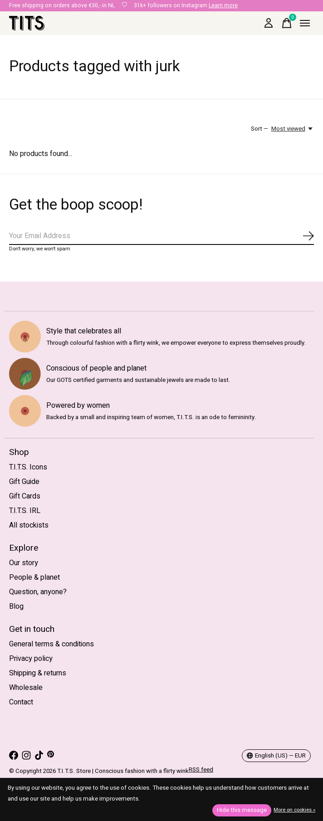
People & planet (34, 577)
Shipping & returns (37, 673)
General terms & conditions (51, 644)
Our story (23, 562)
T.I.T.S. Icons (28, 467)
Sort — (259, 128)
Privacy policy (31, 658)
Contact (21, 702)
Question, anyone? (38, 591)
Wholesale (26, 687)
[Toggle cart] (287, 23)
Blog (16, 606)
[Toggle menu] (305, 23)
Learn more (223, 5)
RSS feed (201, 769)
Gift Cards (24, 496)
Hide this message (242, 810)
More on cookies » (294, 810)
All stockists (29, 525)
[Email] (161, 236)
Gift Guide (24, 481)
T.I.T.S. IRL (24, 510)
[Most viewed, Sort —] (292, 128)
